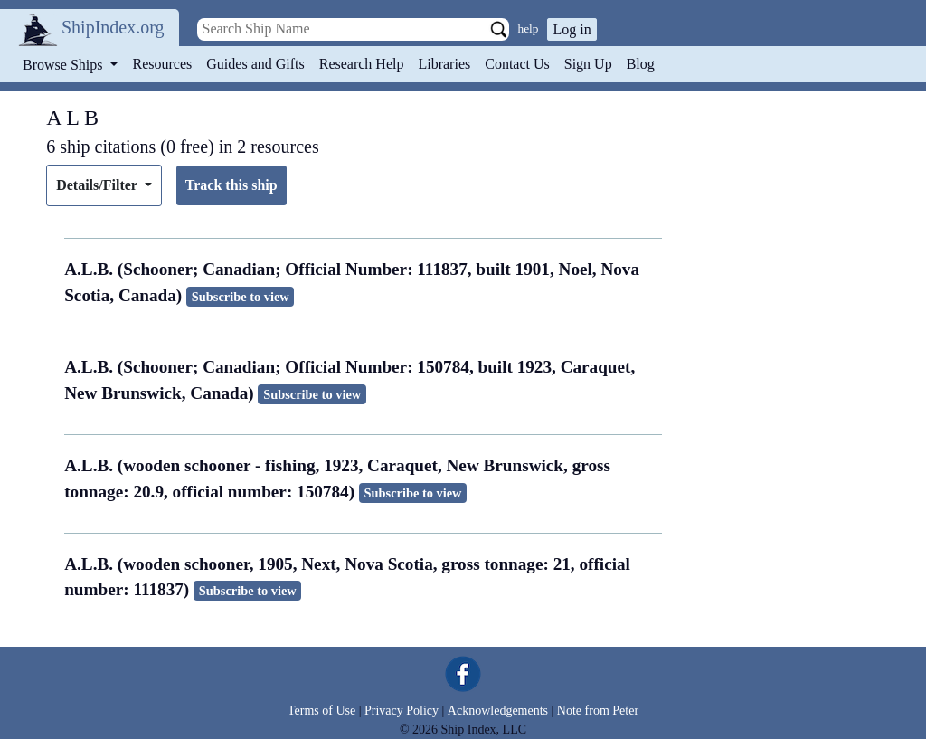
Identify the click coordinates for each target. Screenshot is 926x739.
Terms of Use (321, 710)
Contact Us (517, 63)
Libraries (444, 63)
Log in (572, 29)
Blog (641, 63)
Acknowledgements (498, 710)
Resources (163, 63)
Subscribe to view (240, 296)
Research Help (361, 63)
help (528, 28)
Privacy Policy (401, 710)
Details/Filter (98, 185)
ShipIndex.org (113, 27)
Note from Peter (597, 710)
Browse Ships (64, 64)
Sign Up (588, 63)
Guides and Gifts (255, 63)
